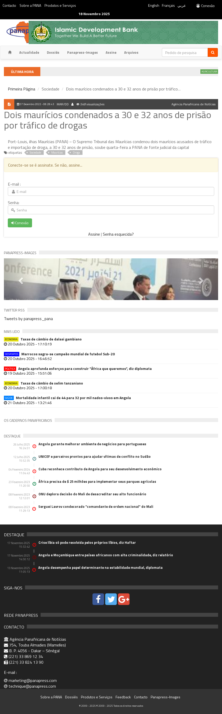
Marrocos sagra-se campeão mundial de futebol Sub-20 (59, 354)
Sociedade (35, 152)
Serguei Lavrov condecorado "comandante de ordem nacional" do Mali (95, 506)
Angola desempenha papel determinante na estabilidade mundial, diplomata (100, 567)
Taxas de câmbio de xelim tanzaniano (43, 383)
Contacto (9, 5)
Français (168, 5)
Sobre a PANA (30, 5)
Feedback (123, 697)
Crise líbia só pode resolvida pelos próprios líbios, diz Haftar (87, 542)
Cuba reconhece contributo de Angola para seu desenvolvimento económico (100, 469)
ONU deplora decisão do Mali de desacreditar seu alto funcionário (92, 494)
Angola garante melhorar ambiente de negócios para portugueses (92, 444)
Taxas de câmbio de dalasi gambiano (43, 339)
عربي (181, 5)
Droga (76, 152)
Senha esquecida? (118, 234)
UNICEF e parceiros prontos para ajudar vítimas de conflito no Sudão (95, 456)
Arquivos (131, 52)
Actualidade (29, 52)
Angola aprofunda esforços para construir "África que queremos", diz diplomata (78, 368)
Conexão (205, 5)
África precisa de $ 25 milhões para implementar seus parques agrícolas (97, 481)
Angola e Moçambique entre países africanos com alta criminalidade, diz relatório (106, 555)
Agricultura (212, 72)
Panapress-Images (82, 52)
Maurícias (57, 152)
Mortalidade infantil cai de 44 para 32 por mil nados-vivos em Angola (67, 398)
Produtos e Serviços (60, 5)
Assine (111, 52)
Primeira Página (21, 89)
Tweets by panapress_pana (28, 318)
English (153, 5)
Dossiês (53, 52)
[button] (20, 279)
